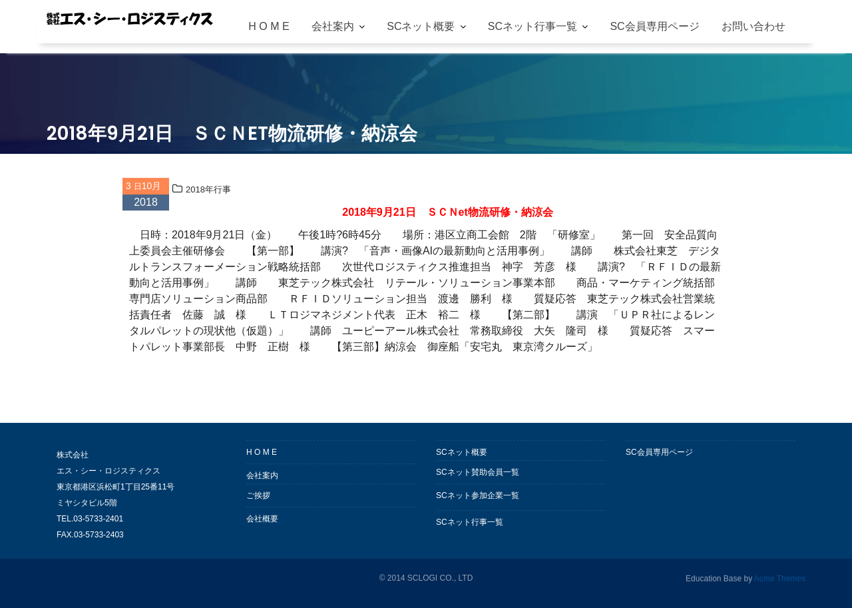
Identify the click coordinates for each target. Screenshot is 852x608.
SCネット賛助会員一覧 (477, 473)
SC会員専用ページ (654, 26)
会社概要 (262, 520)
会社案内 (333, 26)
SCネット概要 (421, 26)
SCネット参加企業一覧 (477, 496)
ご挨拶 (258, 496)
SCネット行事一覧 (532, 26)
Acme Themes (779, 578)
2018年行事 (208, 191)
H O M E (268, 26)
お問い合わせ (753, 26)
